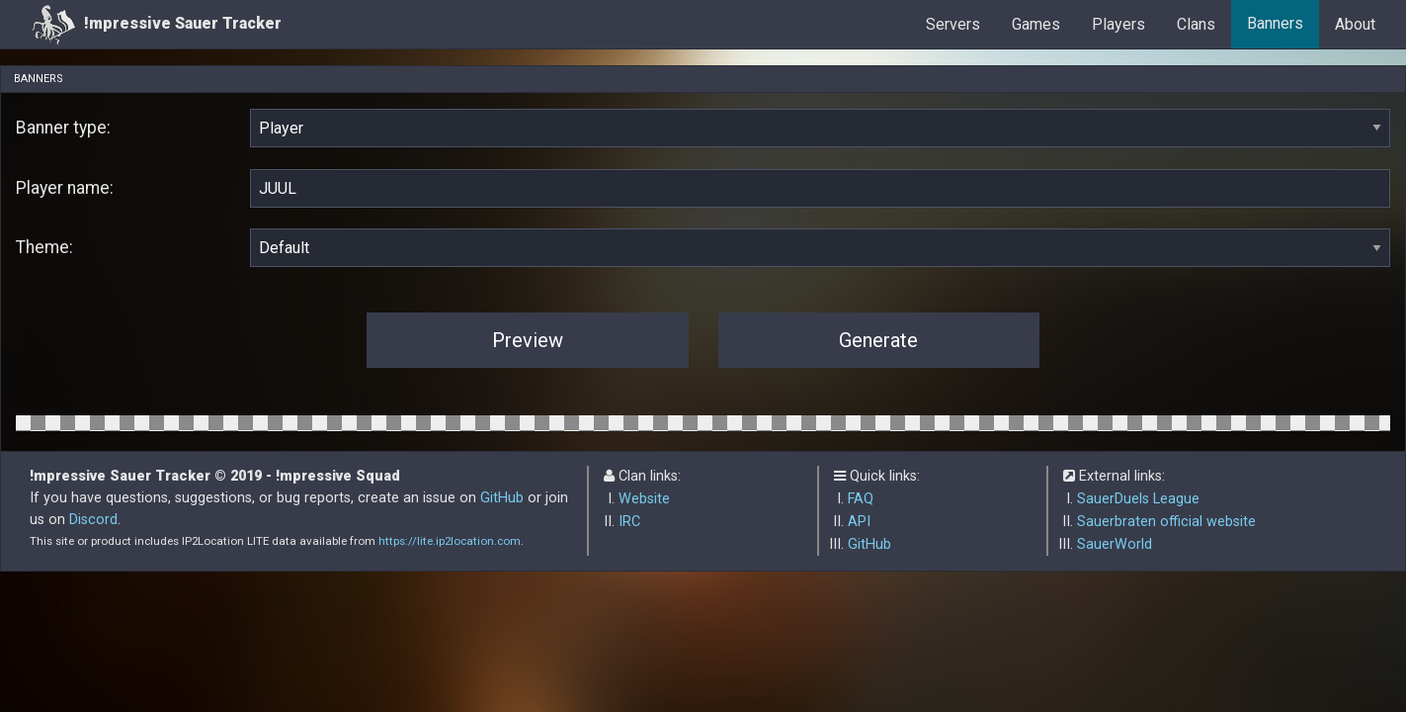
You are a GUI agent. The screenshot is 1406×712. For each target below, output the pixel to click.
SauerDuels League (1138, 498)
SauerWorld (1114, 544)
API (859, 521)
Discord (93, 519)
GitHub (502, 498)
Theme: (44, 247)
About (1355, 24)
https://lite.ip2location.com (449, 541)
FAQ (860, 498)
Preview (527, 340)
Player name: (65, 188)
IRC (629, 521)
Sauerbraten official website (1166, 521)
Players (1118, 24)
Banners (1275, 23)
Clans (1196, 24)
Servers (953, 24)
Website (644, 498)
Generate (878, 340)
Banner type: (63, 127)
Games (1036, 24)
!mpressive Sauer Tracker (156, 24)
